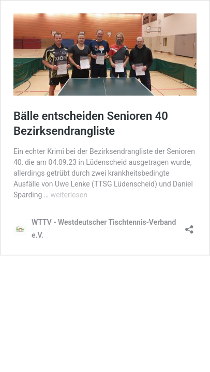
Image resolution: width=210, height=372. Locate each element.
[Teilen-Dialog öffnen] (189, 226)
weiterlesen (69, 195)
